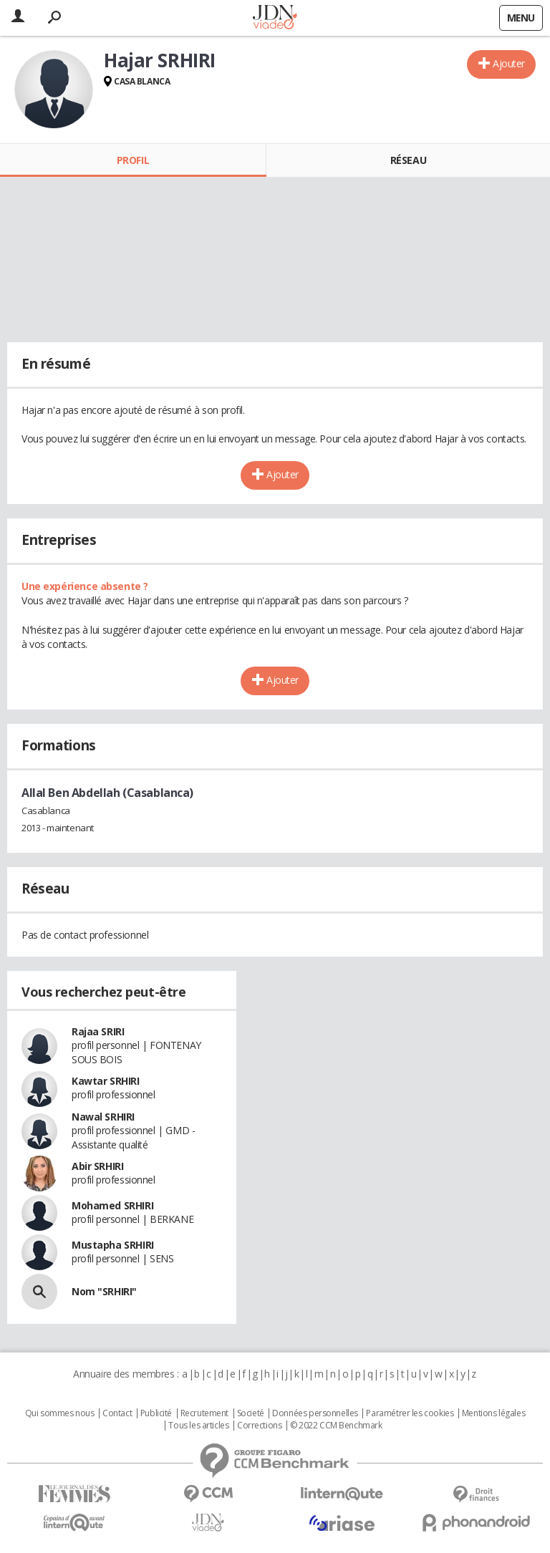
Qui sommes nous (60, 1413)
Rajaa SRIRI (98, 1031)
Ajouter (509, 63)
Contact (117, 1413)
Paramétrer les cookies (409, 1413)
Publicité (156, 1413)
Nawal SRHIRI (103, 1116)
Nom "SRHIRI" (104, 1291)
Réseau (408, 160)
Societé (250, 1413)
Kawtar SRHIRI (106, 1081)
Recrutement (204, 1413)
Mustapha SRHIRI (113, 1245)
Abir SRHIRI (97, 1166)
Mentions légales (493, 1413)
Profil (133, 160)
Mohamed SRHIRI (112, 1205)
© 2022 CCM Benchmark (336, 1426)
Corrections (259, 1426)
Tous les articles (198, 1426)
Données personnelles (315, 1413)
